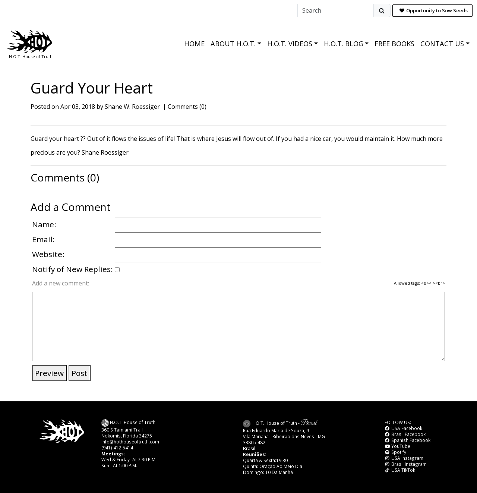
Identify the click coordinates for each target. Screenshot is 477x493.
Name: (44, 224)
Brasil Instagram (406, 464)
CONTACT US (442, 43)
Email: (43, 239)
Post (80, 373)
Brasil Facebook (405, 434)
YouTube (397, 446)
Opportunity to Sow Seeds (433, 10)
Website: (48, 254)
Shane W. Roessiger (132, 106)
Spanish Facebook (407, 440)
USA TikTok (400, 470)
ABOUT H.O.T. (233, 43)
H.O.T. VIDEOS (289, 43)
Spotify (395, 452)
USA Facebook (403, 428)
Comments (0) (187, 106)
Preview (49, 373)
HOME (194, 43)
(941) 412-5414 (117, 448)
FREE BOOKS (394, 43)
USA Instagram (404, 458)
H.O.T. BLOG (343, 43)
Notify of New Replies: (72, 269)
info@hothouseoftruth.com (130, 442)
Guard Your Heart (92, 88)
